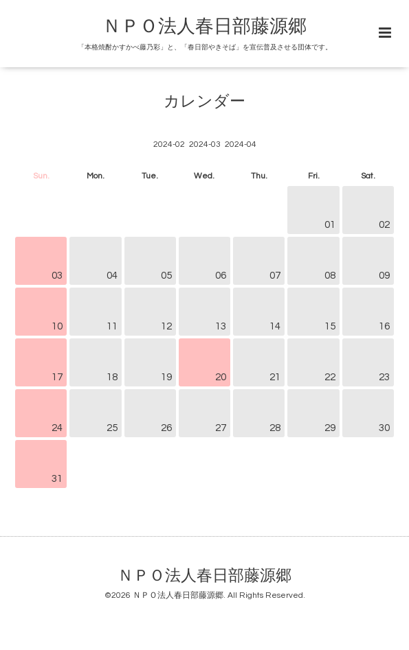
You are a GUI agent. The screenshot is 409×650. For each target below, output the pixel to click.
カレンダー (204, 102)
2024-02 (169, 144)
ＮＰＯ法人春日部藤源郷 (204, 26)
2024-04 (240, 144)
